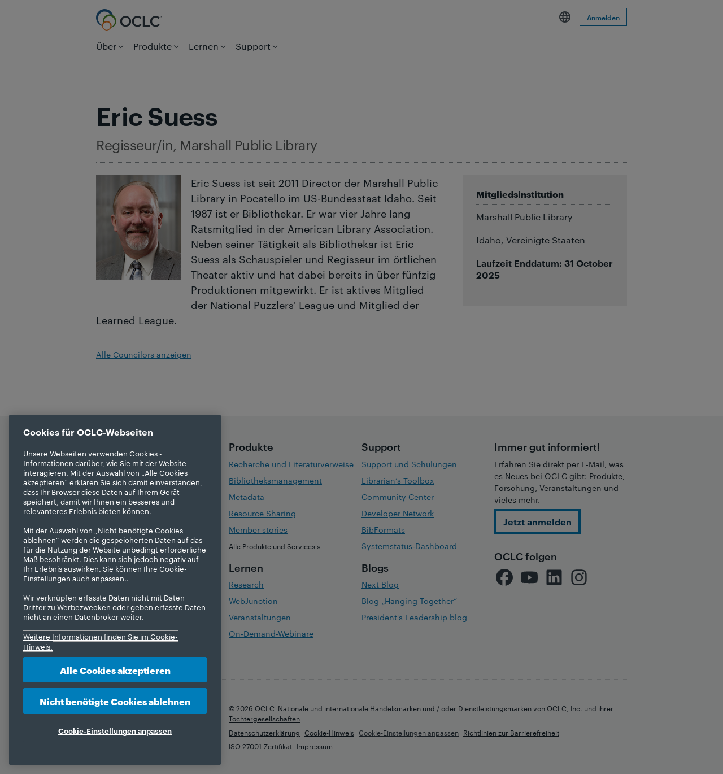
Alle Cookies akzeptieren (115, 669)
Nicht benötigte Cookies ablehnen (115, 700)
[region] (115, 590)
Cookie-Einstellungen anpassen (115, 730)
